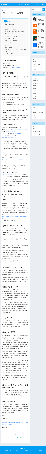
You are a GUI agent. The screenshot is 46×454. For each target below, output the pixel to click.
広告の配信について (9, 33)
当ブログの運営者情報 (9, 24)
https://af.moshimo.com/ (18, 133)
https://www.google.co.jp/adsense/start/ (19, 129)
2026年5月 (35, 78)
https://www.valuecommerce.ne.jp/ (9, 137)
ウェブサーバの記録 (9, 53)
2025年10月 (35, 83)
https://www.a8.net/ (10, 131)
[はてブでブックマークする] (17, 438)
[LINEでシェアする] (21, 438)
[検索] (43, 9)
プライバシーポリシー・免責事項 (38, 4)
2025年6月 (35, 91)
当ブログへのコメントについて (11, 38)
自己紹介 (21, 4)
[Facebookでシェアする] (13, 438)
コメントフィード (37, 132)
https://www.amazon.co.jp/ (8, 174)
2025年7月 (35, 89)
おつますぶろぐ (6, 4)
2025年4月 (35, 96)
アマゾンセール (36, 62)
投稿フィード (36, 129)
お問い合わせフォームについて (11, 40)
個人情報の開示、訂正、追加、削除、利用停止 (14, 31)
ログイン (35, 127)
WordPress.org (36, 134)
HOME (23, 448)
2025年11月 (35, 81)
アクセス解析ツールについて (11, 36)
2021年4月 (35, 99)
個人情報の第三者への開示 (10, 29)
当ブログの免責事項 (9, 47)
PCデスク (35, 67)
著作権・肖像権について (10, 42)
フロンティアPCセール (38, 64)
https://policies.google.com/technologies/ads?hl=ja (13, 159)
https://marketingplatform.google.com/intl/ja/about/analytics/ (15, 197)
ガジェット (35, 59)
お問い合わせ (27, 4)
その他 (34, 70)
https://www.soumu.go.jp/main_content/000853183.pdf (14, 430)
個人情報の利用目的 (9, 26)
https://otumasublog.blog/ (14, 67)
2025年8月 (35, 86)
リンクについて (8, 45)
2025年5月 (35, 94)
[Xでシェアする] (9, 438)
